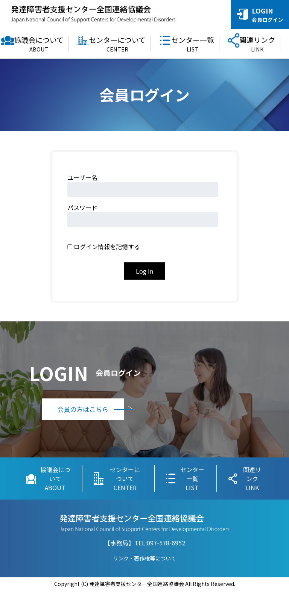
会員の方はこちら (98, 410)
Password (110, 207)
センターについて (117, 44)
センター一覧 (192, 44)
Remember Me (94, 237)
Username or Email (124, 177)
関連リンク (257, 44)
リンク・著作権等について (144, 559)
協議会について (39, 44)
